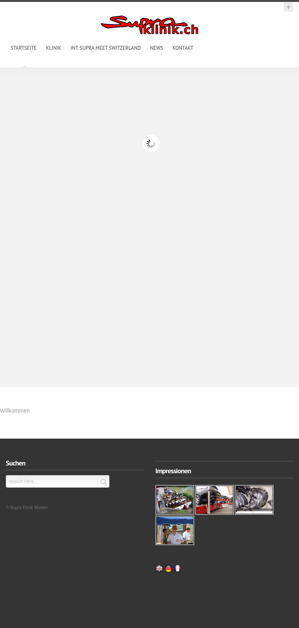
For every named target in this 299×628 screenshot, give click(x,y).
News (156, 48)
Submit (102, 482)
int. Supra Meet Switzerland (105, 48)
